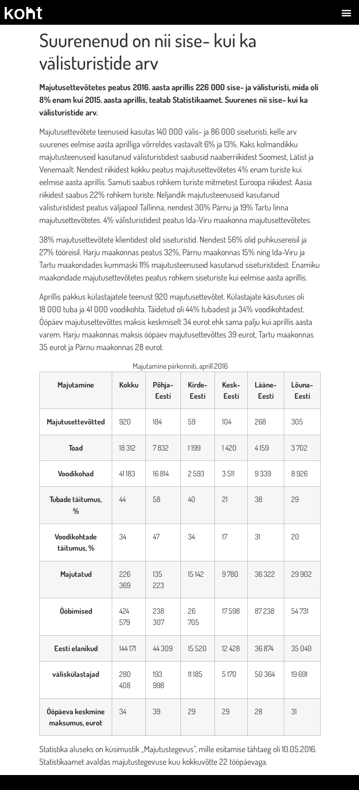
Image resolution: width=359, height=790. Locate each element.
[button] (346, 12)
